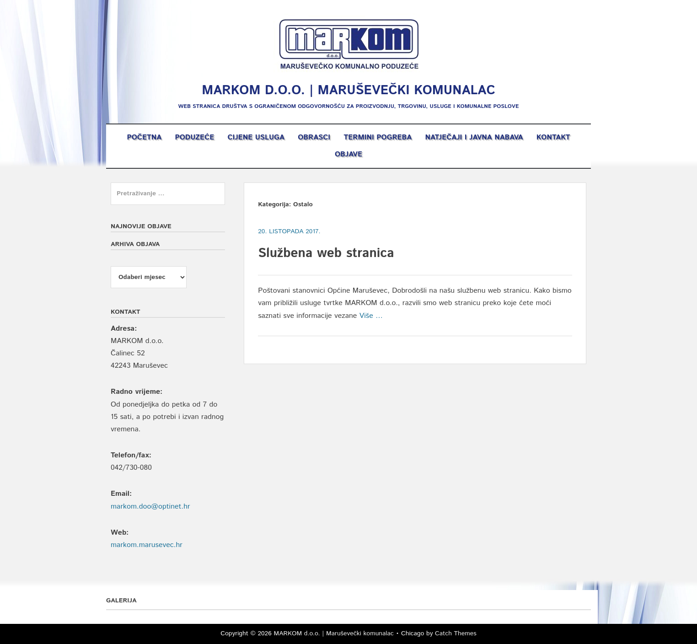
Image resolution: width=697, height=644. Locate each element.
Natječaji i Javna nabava (474, 137)
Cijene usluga (255, 137)
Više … (371, 316)
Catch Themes (456, 633)
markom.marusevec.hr (146, 545)
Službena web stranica (326, 253)
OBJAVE (348, 154)
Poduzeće (194, 137)
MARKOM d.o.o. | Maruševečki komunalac (348, 90)
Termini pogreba (377, 137)
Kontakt (553, 137)
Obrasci (314, 137)
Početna (144, 137)
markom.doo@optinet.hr (150, 506)
